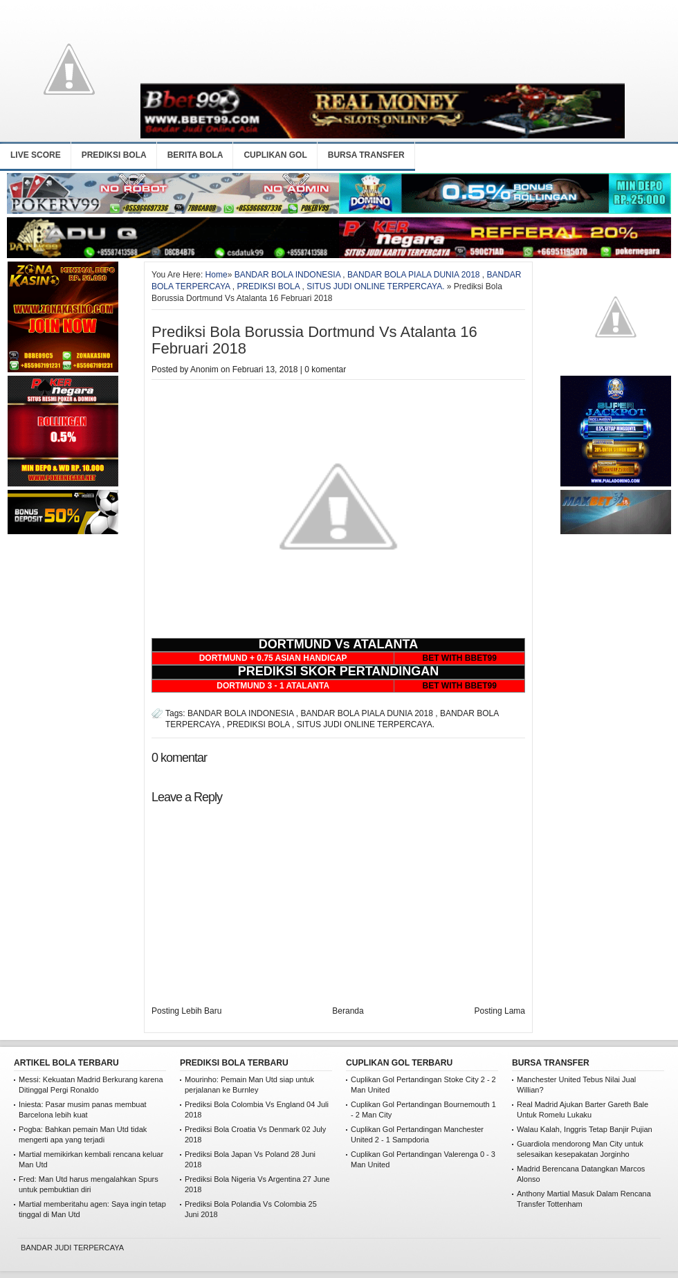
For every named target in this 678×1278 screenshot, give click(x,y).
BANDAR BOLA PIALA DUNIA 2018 (413, 275)
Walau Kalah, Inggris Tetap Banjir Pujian (584, 1129)
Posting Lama (500, 1011)
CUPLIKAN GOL (275, 155)
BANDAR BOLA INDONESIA (287, 275)
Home (216, 275)
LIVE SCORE (35, 155)
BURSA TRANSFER (366, 155)
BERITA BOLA (195, 155)
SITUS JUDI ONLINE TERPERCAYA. (375, 286)
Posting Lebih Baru (186, 1011)
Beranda (347, 1011)
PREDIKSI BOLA (114, 155)
